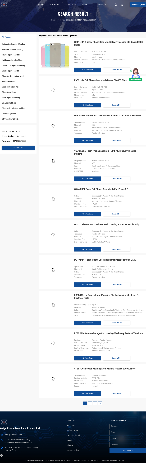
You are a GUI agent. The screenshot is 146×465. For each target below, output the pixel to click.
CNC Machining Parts (10, 119)
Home (41, 5)
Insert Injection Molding (11, 98)
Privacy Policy (73, 450)
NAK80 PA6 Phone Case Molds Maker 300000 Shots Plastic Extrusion (107, 115)
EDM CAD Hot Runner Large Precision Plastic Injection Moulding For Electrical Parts (107, 296)
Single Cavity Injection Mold (12, 76)
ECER (122, 460)
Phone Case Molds (9, 92)
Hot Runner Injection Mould (12, 60)
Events (86, 5)
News (69, 440)
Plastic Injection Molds (11, 55)
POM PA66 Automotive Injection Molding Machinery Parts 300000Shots (108, 333)
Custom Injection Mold (10, 87)
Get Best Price (87, 70)
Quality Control (73, 435)
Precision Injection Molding (12, 49)
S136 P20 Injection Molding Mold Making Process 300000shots (104, 368)
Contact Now (18, 148)
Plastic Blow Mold (9, 82)
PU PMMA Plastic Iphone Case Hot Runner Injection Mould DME (105, 260)
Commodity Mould (9, 114)
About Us (71, 420)
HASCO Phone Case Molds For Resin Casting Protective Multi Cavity (106, 224)
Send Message (127, 450)
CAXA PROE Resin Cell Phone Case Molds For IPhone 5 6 (101, 189)
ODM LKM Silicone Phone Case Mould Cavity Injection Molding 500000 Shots (108, 43)
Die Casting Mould (9, 103)
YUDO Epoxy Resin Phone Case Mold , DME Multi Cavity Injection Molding (105, 152)
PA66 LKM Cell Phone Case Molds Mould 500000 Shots (100, 80)
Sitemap (70, 445)
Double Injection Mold (10, 71)
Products (60, 20)
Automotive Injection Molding (13, 44)
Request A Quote (138, 5)
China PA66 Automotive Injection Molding (38, 460)
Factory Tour (72, 430)
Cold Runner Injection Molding (13, 66)
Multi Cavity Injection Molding (13, 108)
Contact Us (102, 5)
